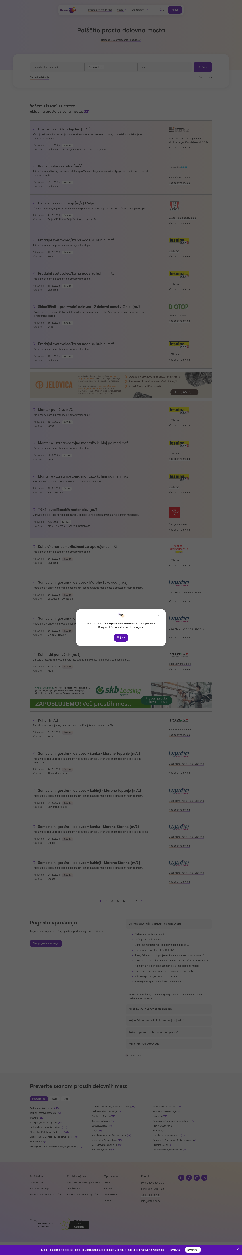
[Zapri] (158, 616)
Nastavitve (175, 1250)
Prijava (121, 637)
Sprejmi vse (193, 1250)
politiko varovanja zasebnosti (148, 1250)
